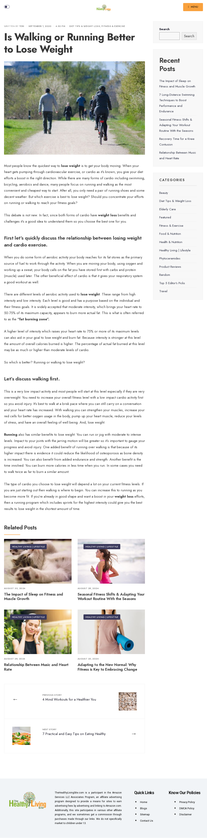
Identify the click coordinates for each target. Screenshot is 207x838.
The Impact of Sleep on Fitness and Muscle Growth (33, 597)
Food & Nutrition (170, 234)
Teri (21, 26)
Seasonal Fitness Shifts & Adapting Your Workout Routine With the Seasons (111, 597)
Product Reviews (170, 266)
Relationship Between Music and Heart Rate (36, 667)
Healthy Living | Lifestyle (28, 546)
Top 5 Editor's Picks (172, 283)
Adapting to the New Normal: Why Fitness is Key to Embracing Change (107, 667)
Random (164, 275)
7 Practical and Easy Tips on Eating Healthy (74, 732)
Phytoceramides (169, 258)
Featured (165, 217)
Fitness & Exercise (113, 26)
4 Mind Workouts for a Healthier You (69, 697)
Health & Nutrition (170, 242)
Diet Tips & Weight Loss (84, 26)
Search (164, 29)
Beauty (163, 193)
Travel (163, 291)
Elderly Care (167, 209)
